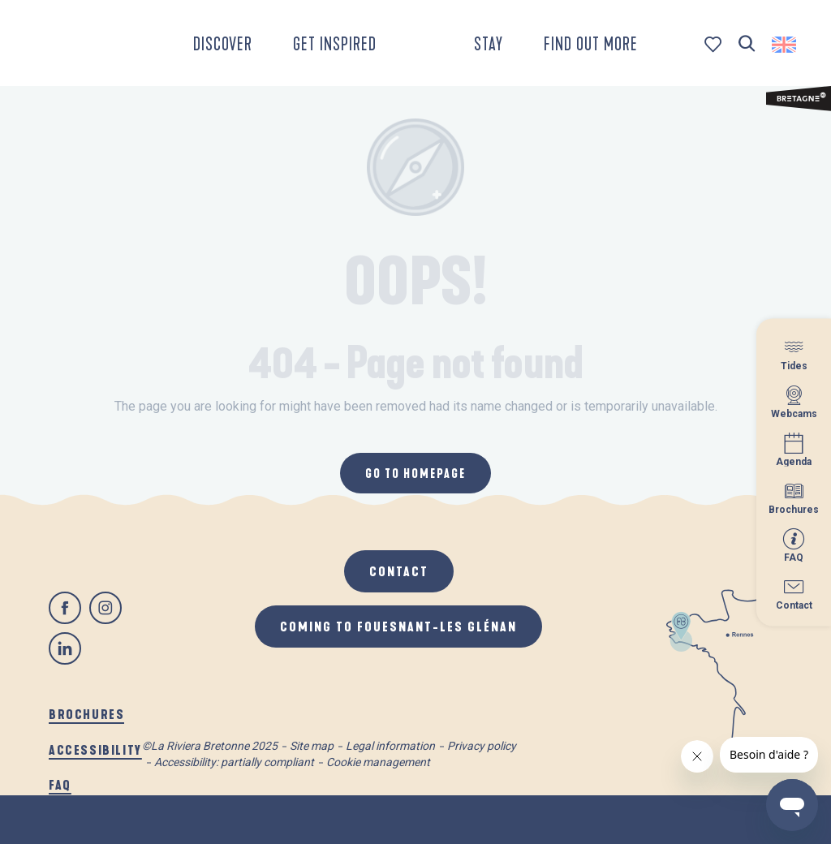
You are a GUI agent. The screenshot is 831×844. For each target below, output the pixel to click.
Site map (312, 745)
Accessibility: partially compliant (234, 762)
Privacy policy (481, 745)
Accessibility (95, 749)
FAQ (60, 784)
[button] (747, 44)
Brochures (86, 714)
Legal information (390, 745)
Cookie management (378, 762)
